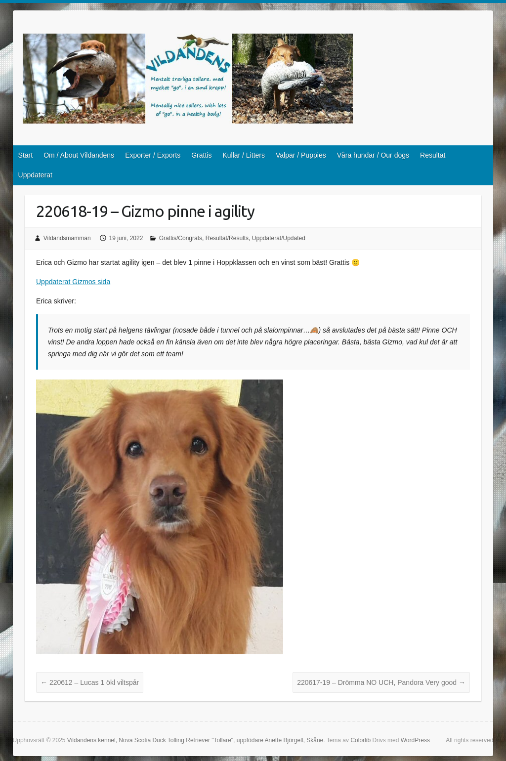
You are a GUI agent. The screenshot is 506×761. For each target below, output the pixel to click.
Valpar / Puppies (301, 155)
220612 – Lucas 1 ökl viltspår (90, 682)
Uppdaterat (35, 175)
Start (25, 155)
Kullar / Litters (243, 155)
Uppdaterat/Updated (278, 238)
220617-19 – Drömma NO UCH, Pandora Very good (381, 682)
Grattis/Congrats (180, 238)
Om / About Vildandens (78, 155)
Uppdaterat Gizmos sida (73, 282)
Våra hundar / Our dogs (373, 155)
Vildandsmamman (67, 238)
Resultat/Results (227, 238)
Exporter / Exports (152, 155)
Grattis (201, 155)
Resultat (432, 155)
